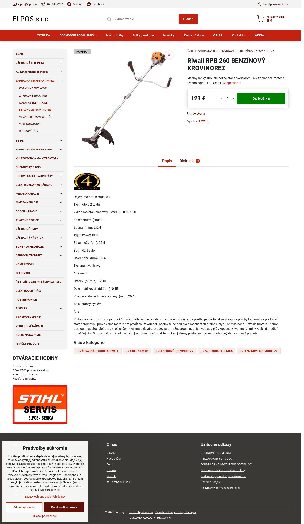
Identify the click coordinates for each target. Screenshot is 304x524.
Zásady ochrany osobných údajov (175, 512)
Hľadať (188, 19)
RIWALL (203, 121)
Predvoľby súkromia (141, 512)
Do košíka (261, 98)
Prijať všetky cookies (64, 518)
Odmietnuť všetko (24, 518)
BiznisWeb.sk (163, 517)
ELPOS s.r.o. (32, 19)
